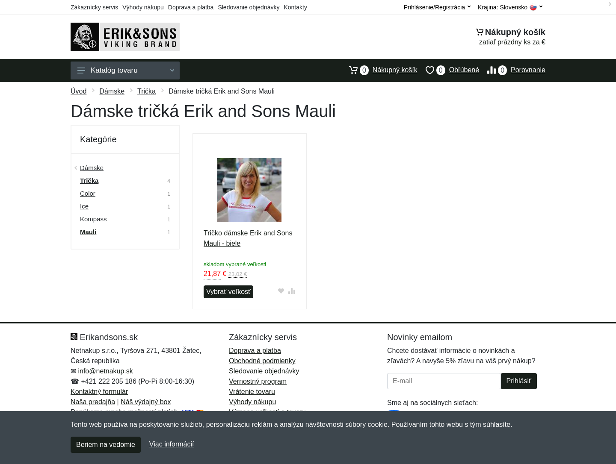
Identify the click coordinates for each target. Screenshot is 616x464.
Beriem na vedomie (105, 444)
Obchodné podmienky (262, 360)
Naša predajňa (93, 401)
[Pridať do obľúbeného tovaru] (281, 290)
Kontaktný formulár (99, 391)
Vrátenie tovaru (252, 391)
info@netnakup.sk (105, 371)
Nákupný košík (379, 70)
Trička (146, 91)
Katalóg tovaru (125, 70)
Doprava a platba (191, 7)
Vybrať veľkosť (228, 291)
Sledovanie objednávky (248, 7)
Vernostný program (258, 381)
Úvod (78, 91)
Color (87, 193)
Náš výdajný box (146, 401)
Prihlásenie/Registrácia (437, 7)
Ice (84, 206)
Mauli (88, 231)
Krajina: (510, 7)
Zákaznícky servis (94, 7)
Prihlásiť (518, 381)
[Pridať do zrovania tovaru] (292, 290)
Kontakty (295, 7)
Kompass (93, 219)
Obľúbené (448, 70)
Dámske (111, 91)
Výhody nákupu (143, 7)
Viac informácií (171, 444)
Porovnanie (512, 70)
